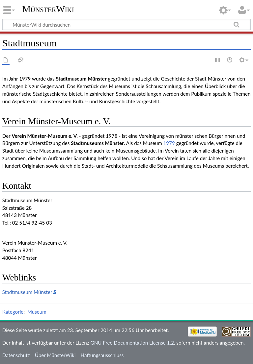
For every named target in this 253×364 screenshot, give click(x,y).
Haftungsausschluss (102, 355)
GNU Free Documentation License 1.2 (132, 343)
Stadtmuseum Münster (27, 292)
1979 (169, 143)
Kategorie (12, 312)
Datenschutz (16, 355)
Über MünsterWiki (55, 355)
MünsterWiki (48, 9)
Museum (36, 312)
